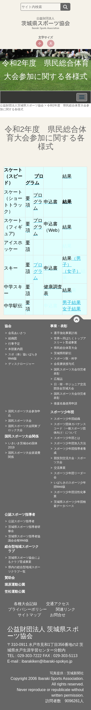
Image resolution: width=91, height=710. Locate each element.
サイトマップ (29, 615)
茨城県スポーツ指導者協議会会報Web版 (24, 538)
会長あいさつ (17, 333)
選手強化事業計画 (65, 333)
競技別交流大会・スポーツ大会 (70, 460)
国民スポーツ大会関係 (23, 436)
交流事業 (60, 468)
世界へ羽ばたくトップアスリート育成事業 (70, 340)
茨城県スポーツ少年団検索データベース (70, 504)
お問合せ (58, 615)
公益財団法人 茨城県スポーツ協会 (43, 632)
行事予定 (14, 343)
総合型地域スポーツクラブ (23, 549)
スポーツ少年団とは (67, 438)
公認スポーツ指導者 (21, 514)
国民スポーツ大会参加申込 (24, 413)
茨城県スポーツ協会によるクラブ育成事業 (24, 560)
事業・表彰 (60, 326)
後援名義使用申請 (65, 403)
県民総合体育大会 (65, 348)
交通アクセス (57, 604)
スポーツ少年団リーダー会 (70, 475)
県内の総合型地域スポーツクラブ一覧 (24, 569)
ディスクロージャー (21, 364)
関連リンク (65, 609)
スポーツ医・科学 (65, 358)
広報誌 (58, 379)
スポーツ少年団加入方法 (70, 443)
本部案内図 (15, 349)
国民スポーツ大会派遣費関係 (24, 455)
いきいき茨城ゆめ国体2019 (22, 445)
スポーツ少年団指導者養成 (70, 450)
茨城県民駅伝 (62, 353)
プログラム (37, 271)
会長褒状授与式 (64, 364)
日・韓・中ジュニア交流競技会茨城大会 (70, 386)
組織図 (12, 338)
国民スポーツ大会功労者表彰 (70, 371)
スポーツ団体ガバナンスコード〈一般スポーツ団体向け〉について (70, 428)
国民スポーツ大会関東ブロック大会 (24, 428)
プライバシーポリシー (27, 609)
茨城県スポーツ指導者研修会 (24, 529)
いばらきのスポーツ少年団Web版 (70, 484)
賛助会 (11, 578)
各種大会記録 (25, 604)
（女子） (71, 271)
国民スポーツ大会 (20, 420)
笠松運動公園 (16, 591)
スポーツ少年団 (64, 412)
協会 (9, 326)
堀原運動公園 (16, 584)
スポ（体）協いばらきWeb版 (22, 356)
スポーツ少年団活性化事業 (70, 494)
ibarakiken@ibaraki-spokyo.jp (47, 661)
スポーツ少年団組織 (67, 418)
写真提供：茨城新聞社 (67, 673)
